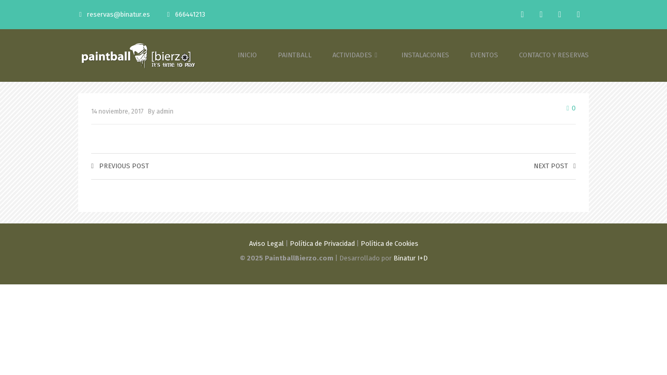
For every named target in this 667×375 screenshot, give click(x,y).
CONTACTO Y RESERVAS (554, 55)
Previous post (120, 166)
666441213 (186, 14)
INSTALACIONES (425, 55)
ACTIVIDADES (356, 55)
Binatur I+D (410, 258)
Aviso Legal (266, 243)
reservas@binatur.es (114, 14)
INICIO (247, 55)
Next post (555, 166)
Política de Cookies (389, 243)
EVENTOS (484, 55)
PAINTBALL (295, 55)
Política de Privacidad (322, 243)
